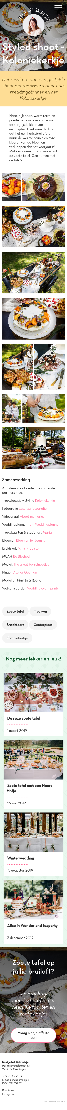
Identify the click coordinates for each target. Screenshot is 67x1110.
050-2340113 (13, 1076)
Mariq (47, 532)
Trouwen (40, 611)
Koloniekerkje (45, 500)
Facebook (8, 1090)
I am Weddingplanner (44, 524)
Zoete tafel (15, 611)
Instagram (8, 1094)
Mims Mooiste (28, 548)
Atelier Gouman (25, 572)
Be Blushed (21, 556)
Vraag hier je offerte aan (33, 1035)
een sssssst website (54, 1101)
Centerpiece (43, 625)
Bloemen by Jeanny (30, 540)
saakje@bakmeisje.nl (17, 1079)
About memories (32, 516)
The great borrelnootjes (31, 564)
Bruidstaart (15, 625)
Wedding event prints (43, 588)
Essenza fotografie (33, 508)
